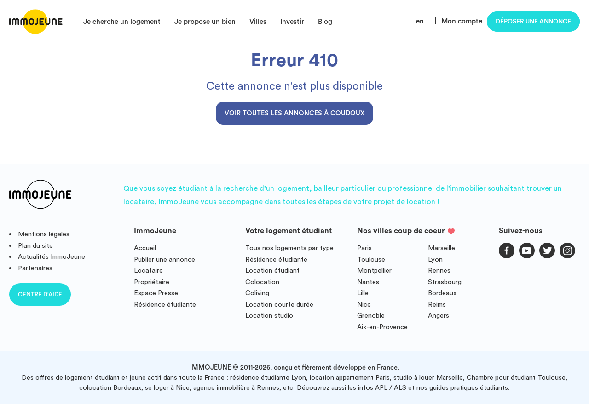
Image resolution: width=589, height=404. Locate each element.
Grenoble (371, 315)
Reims (437, 304)
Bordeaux (442, 293)
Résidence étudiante (165, 304)
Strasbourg (445, 282)
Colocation (262, 282)
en (420, 21)
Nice (364, 304)
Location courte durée (279, 304)
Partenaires (35, 268)
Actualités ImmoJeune (51, 256)
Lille (363, 293)
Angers (438, 315)
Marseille (441, 248)
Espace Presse (156, 293)
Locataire (148, 270)
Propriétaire (151, 282)
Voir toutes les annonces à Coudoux (294, 113)
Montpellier (374, 270)
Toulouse (371, 259)
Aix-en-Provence (382, 327)
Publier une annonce (164, 259)
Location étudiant (272, 270)
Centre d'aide (40, 294)
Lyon (435, 259)
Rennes (439, 270)
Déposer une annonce (533, 21)
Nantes (368, 282)
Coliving (257, 293)
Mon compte (461, 21)
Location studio (269, 315)
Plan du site (35, 245)
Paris (364, 248)
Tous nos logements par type (289, 248)
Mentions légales (43, 234)
